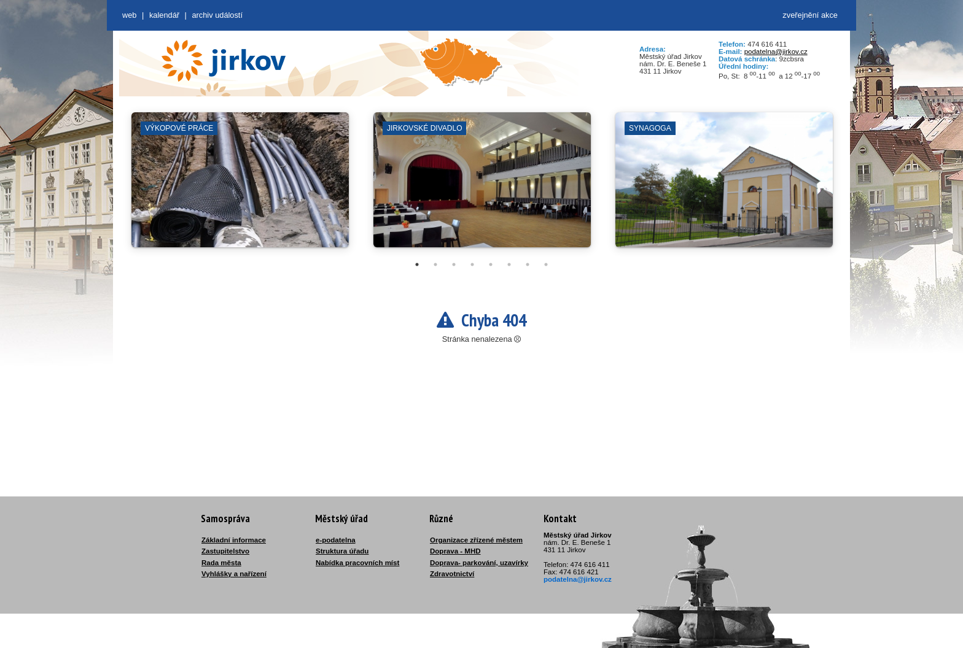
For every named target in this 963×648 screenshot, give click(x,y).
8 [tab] (546, 264)
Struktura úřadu (342, 551)
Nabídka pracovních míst (357, 562)
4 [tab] (472, 264)
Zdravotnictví (452, 573)
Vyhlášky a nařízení (234, 573)
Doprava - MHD (455, 551)
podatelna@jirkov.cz (776, 51)
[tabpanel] (240, 186)
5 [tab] (491, 264)
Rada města (221, 562)
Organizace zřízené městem (476, 540)
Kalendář (164, 15)
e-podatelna (336, 540)
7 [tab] (527, 264)
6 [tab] (509, 264)
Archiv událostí (217, 15)
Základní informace (233, 540)
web (129, 15)
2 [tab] (435, 264)
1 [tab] (417, 264)
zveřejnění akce (810, 15)
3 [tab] (454, 264)
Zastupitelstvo (225, 551)
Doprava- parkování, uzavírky (479, 562)
